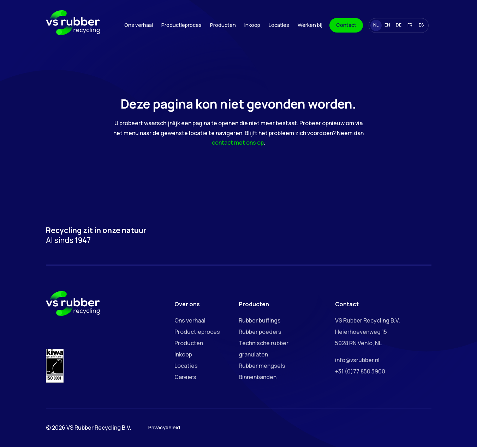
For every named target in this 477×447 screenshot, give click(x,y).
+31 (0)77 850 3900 (360, 371)
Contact (346, 25)
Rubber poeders (260, 332)
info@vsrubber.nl (357, 360)
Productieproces (181, 25)
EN (387, 25)
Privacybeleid (164, 427)
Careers (185, 377)
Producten (223, 25)
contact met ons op (238, 142)
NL (375, 25)
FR (409, 25)
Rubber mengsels (262, 366)
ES (421, 25)
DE (398, 25)
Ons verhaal (138, 25)
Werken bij (310, 25)
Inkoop (252, 25)
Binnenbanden (257, 377)
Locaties (279, 25)
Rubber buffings (260, 320)
